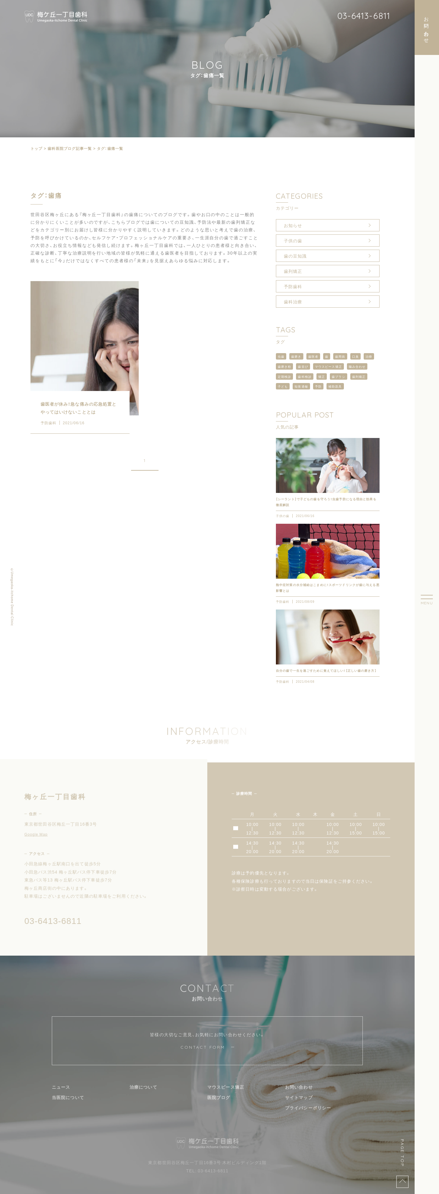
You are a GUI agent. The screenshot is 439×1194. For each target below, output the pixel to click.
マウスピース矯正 (328, 366)
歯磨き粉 (284, 366)
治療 (369, 356)
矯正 (321, 376)
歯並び (303, 366)
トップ (36, 148)
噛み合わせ (357, 366)
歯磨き (296, 356)
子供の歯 (293, 240)
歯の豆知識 (295, 256)
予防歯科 (293, 286)
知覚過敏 (301, 386)
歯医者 (313, 356)
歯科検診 (304, 376)
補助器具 (335, 386)
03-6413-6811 (363, 15)
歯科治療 (293, 301)
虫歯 (281, 356)
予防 (318, 386)
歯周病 (340, 356)
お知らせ (293, 225)
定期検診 (284, 376)
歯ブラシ (338, 376)
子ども (283, 386)
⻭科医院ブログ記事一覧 (70, 148)
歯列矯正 (293, 271)
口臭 (355, 356)
